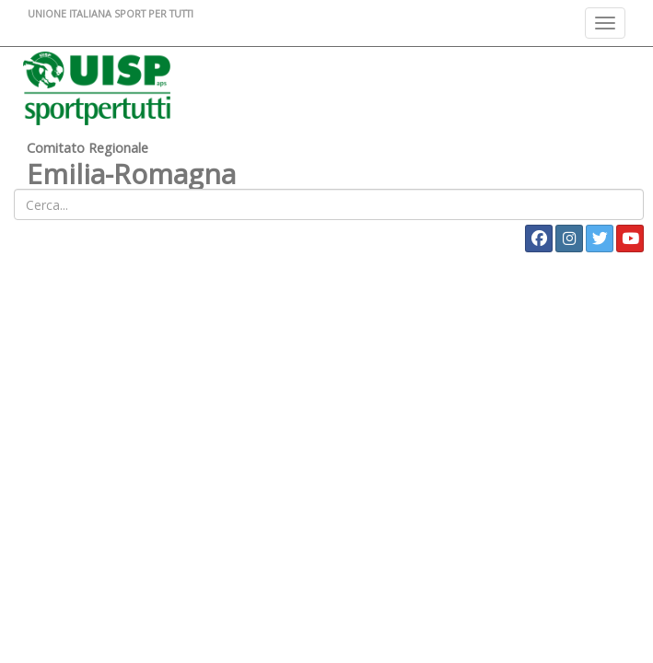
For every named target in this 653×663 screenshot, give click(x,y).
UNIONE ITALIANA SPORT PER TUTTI (110, 13)
